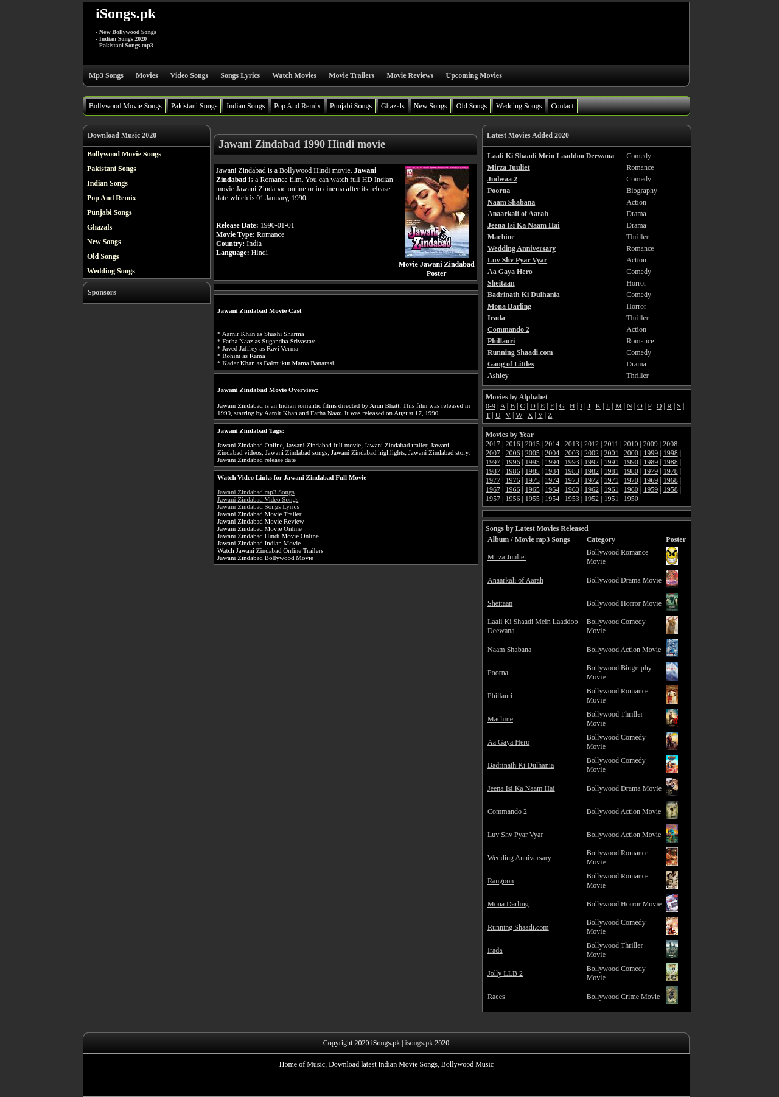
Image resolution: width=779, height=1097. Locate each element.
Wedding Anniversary (519, 857)
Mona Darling (508, 904)
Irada (495, 950)
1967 (493, 489)
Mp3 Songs (106, 75)
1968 (670, 480)
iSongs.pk (126, 13)
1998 (670, 453)
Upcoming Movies (473, 75)
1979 (650, 471)
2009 (650, 444)
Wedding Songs (519, 106)
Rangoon (500, 881)
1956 (512, 498)
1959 (650, 489)
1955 (532, 498)
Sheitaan (499, 603)
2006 (512, 453)
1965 (532, 489)
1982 (591, 471)
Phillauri (499, 696)
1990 (631, 462)
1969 (650, 480)
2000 (631, 453)
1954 (552, 498)
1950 (631, 498)
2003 (572, 453)
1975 (532, 480)
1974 (552, 480)
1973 (572, 480)
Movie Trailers (351, 75)
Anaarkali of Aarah (515, 580)
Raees (496, 996)
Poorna (497, 672)
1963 (572, 489)
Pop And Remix (297, 106)
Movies (147, 75)
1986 (512, 471)
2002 (591, 453)
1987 (493, 471)
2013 (572, 444)
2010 (630, 444)
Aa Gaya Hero (508, 742)
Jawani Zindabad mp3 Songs (256, 492)
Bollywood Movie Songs (125, 106)
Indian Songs (245, 106)
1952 (591, 498)
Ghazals (393, 106)
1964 (552, 489)
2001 (611, 453)
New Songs (430, 106)
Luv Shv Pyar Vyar (515, 834)
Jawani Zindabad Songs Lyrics (258, 506)
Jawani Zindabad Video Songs (257, 499)
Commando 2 (507, 811)
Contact (562, 106)
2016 (512, 444)
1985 (532, 471)
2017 (493, 444)
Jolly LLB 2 (505, 973)
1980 (631, 471)
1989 (650, 462)
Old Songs (471, 106)
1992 (591, 462)
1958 (670, 489)
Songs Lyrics (240, 75)
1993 (572, 462)
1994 (552, 462)
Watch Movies (294, 75)
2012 (591, 444)
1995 (532, 462)
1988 (670, 462)
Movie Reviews (409, 75)
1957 (493, 498)
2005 (532, 453)
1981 (611, 471)
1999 (650, 453)
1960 (631, 489)
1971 (611, 480)
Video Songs (189, 75)
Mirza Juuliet (506, 557)
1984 (552, 471)
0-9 (490, 406)
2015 (532, 444)
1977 (493, 480)
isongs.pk (419, 1043)
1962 (591, 489)
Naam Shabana (509, 649)
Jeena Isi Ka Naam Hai (521, 788)
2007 (493, 453)
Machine (500, 719)
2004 (552, 453)
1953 (572, 498)
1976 (512, 480)
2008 (670, 444)
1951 (611, 498)
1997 (493, 462)
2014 (552, 444)
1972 (591, 480)
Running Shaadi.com (518, 927)
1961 (611, 489)
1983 (572, 471)
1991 (611, 462)
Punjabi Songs (351, 106)
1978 (670, 471)
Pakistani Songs (194, 106)
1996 (512, 462)
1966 (512, 489)
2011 (611, 444)
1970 (631, 480)
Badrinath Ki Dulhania (520, 765)
